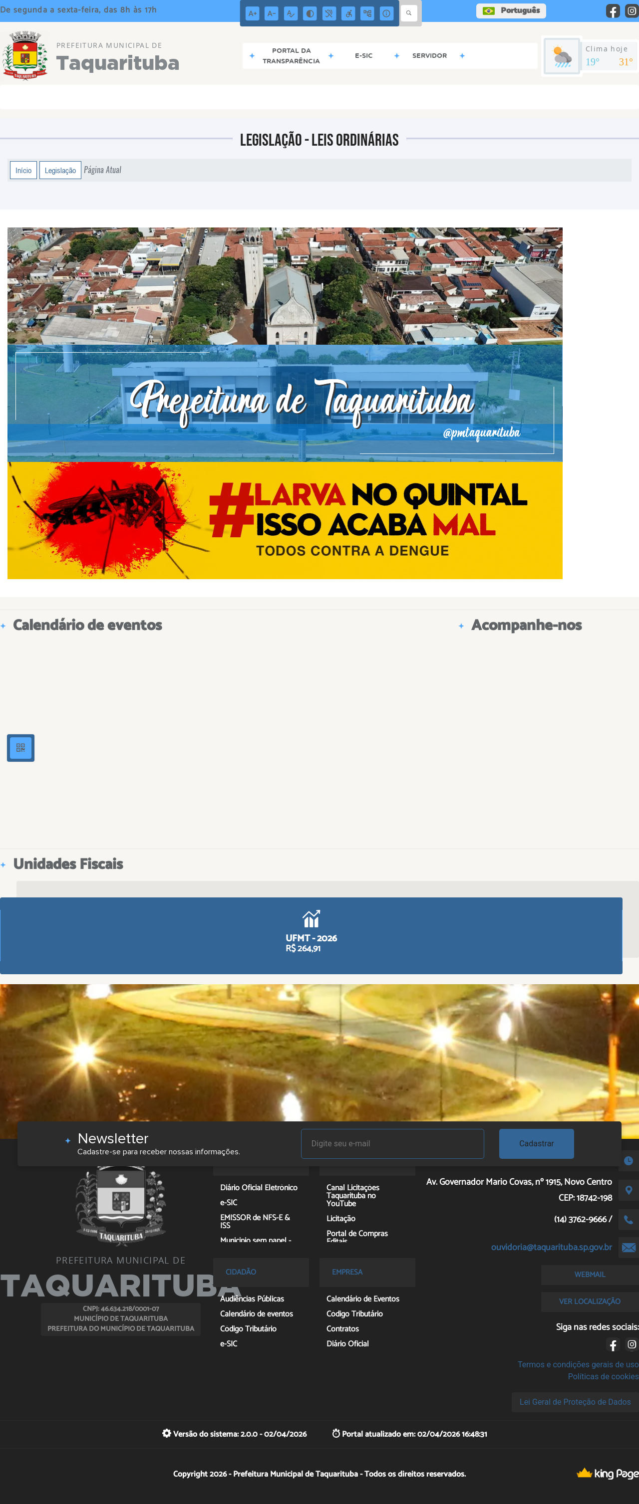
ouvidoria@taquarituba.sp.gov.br (551, 1247)
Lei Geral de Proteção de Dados (575, 1402)
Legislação (60, 170)
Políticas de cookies (603, 1376)
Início (23, 170)
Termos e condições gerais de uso (578, 1364)
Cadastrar (536, 1143)
